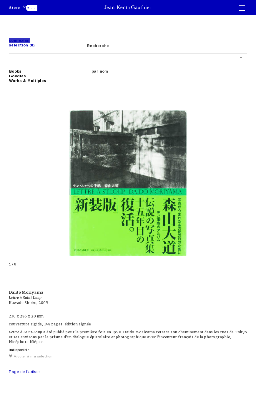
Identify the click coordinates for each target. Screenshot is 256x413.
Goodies (17, 76)
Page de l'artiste (24, 371)
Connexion (19, 40)
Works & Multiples (27, 81)
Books (15, 71)
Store (14, 7)
